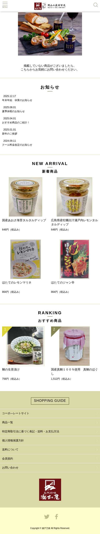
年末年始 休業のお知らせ (17, 100)
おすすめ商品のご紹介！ (16, 122)
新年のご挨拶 (9, 133)
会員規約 (7, 458)
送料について (10, 449)
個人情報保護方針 (13, 440)
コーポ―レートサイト (15, 413)
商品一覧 (7, 422)
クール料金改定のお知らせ (17, 144)
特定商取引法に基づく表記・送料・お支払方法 (30, 431)
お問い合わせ (10, 467)
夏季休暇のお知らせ (13, 111)
